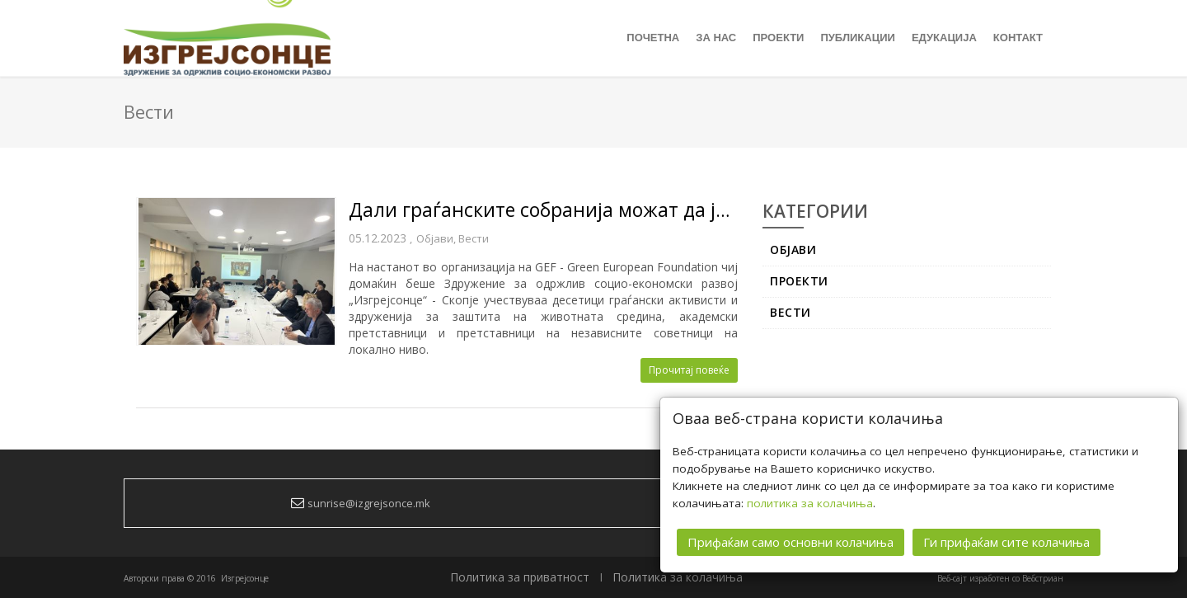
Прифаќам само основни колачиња (790, 542)
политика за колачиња (810, 503)
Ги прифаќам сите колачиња (1006, 542)
